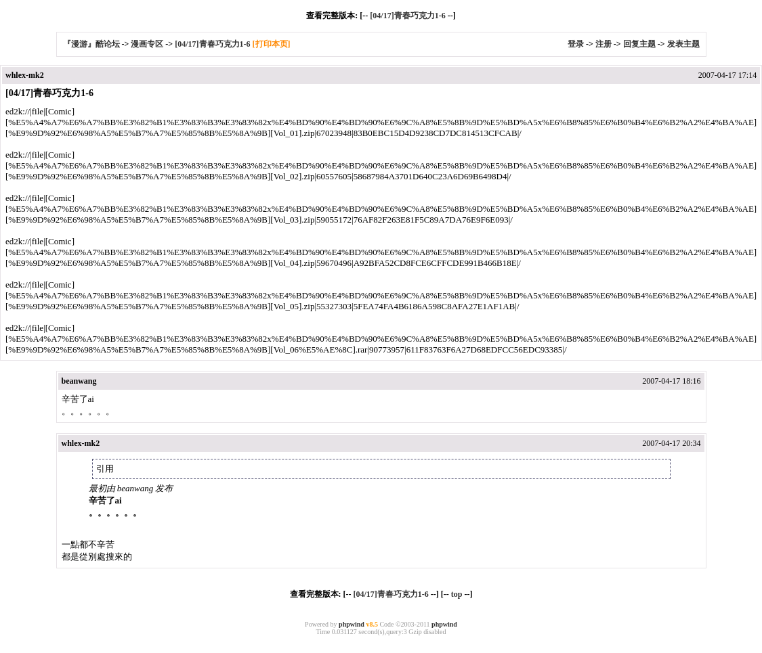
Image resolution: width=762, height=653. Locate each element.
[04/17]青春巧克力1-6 (407, 15)
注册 (603, 44)
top (457, 594)
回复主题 (639, 44)
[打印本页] (272, 44)
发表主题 (683, 44)
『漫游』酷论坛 (91, 44)
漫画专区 (147, 44)
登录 (576, 44)
